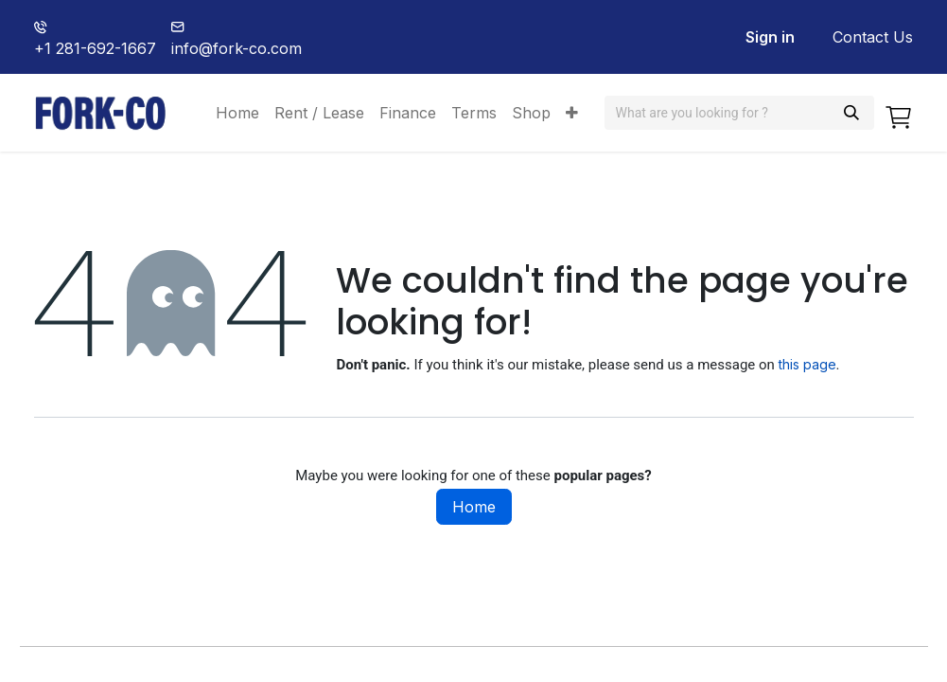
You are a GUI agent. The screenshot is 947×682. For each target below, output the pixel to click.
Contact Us (873, 36)
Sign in (770, 36)
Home (474, 506)
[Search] (851, 113)
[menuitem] (237, 113)
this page (807, 364)
